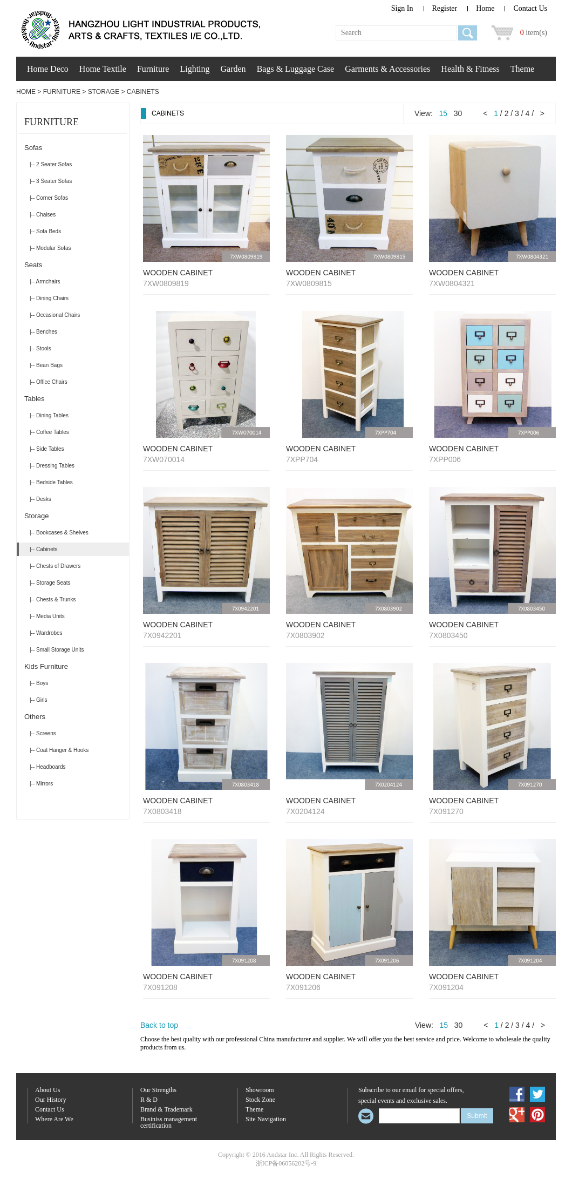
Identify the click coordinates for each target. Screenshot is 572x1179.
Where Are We (54, 1119)
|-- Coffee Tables (49, 432)
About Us (47, 1090)
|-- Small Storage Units (57, 650)
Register (445, 8)
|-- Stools (40, 348)
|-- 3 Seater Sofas (51, 181)
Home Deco (48, 68)
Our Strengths (158, 1090)
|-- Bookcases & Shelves (59, 533)
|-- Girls (38, 700)
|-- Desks (40, 499)
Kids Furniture (46, 666)
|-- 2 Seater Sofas (51, 164)
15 (443, 113)
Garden (233, 68)
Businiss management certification (168, 1122)
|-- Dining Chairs (49, 298)
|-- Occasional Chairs (55, 315)
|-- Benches (43, 332)
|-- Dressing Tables (52, 466)
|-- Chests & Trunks (53, 599)
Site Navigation (266, 1119)
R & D (149, 1099)
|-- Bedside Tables (51, 482)
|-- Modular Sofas (50, 248)
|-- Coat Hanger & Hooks (59, 750)
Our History (50, 1099)
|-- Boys (39, 683)
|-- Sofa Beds (45, 231)
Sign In (402, 8)
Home (485, 8)
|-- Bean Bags (46, 365)
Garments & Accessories (387, 68)
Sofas (33, 148)
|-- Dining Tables (49, 415)
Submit (477, 1116)
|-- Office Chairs (48, 382)
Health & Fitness (470, 68)
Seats (33, 265)
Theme (522, 68)
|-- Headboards (48, 767)
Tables (34, 399)
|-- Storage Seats (50, 583)
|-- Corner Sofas (49, 198)
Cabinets (143, 92)
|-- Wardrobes (46, 633)
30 (458, 113)
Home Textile (102, 68)
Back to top (159, 1025)
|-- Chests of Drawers (55, 566)
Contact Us (530, 8)
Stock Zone (260, 1099)
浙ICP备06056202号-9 (286, 1163)
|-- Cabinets (44, 549)
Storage (103, 92)
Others (34, 717)
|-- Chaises (43, 215)
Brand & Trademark (166, 1109)
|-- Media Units (47, 616)
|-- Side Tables (47, 449)
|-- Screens (43, 733)
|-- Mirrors (41, 784)
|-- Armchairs (45, 281)
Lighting (194, 68)
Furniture (153, 68)
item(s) (533, 33)
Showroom (260, 1090)
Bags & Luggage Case (296, 68)
